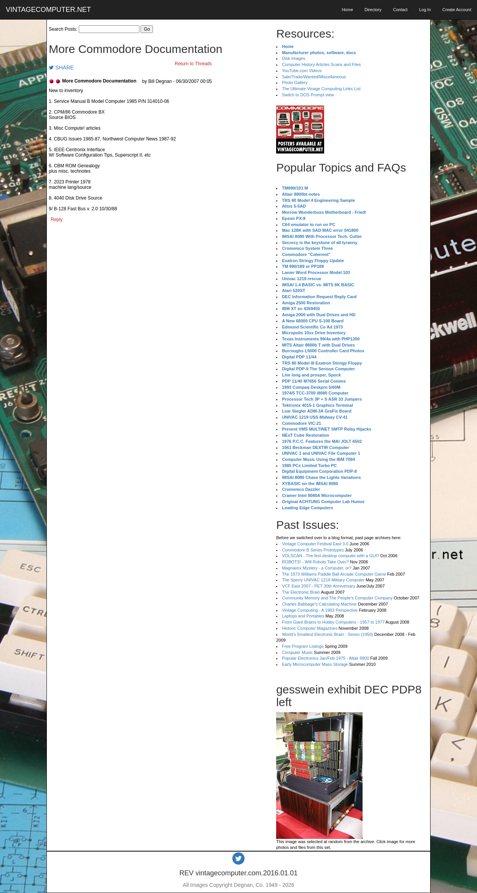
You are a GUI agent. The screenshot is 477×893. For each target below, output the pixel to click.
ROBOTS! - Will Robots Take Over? (315, 562)
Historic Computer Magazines (309, 628)
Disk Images (293, 58)
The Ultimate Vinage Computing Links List (321, 88)
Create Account (456, 9)
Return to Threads (193, 63)
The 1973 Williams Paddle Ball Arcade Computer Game (334, 574)
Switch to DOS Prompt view (308, 94)
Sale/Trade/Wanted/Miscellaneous (314, 76)
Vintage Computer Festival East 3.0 (315, 543)
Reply (57, 219)
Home (347, 9)
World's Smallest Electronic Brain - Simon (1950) (327, 634)
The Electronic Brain (301, 592)
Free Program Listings (302, 646)
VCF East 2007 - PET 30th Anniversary (318, 586)
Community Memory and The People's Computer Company (337, 598)
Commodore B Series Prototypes (313, 550)
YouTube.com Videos (302, 70)
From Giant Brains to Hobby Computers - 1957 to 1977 (333, 622)
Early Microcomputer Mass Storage (315, 664)
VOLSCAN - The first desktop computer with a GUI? (330, 555)
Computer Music (297, 652)
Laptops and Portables (303, 616)
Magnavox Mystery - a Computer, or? (316, 568)
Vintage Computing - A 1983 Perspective (320, 610)
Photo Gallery (295, 82)
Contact (400, 9)
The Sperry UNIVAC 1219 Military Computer (323, 580)
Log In (425, 9)
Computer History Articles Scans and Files (321, 64)
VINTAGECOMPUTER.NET (48, 9)
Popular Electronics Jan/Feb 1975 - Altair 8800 (325, 658)
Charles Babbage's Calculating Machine (319, 604)
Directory (372, 9)
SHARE (61, 67)
